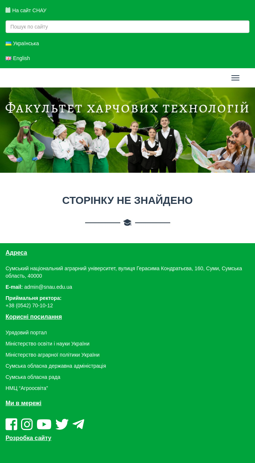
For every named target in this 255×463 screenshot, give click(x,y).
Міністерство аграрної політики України (53, 355)
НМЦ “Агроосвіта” (27, 388)
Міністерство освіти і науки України (48, 344)
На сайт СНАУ (26, 10)
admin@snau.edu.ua (48, 287)
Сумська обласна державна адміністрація (56, 366)
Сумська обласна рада (33, 377)
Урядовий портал (26, 332)
